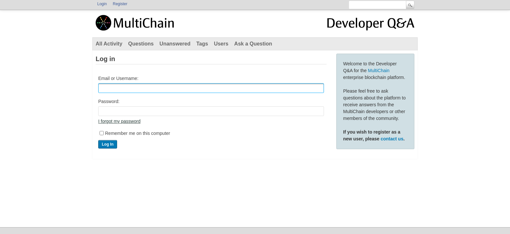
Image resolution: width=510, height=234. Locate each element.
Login (102, 4)
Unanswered (174, 43)
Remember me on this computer (137, 133)
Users (221, 43)
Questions (141, 43)
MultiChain (378, 70)
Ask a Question (253, 43)
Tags (202, 43)
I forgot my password (119, 121)
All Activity (109, 43)
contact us (392, 138)
